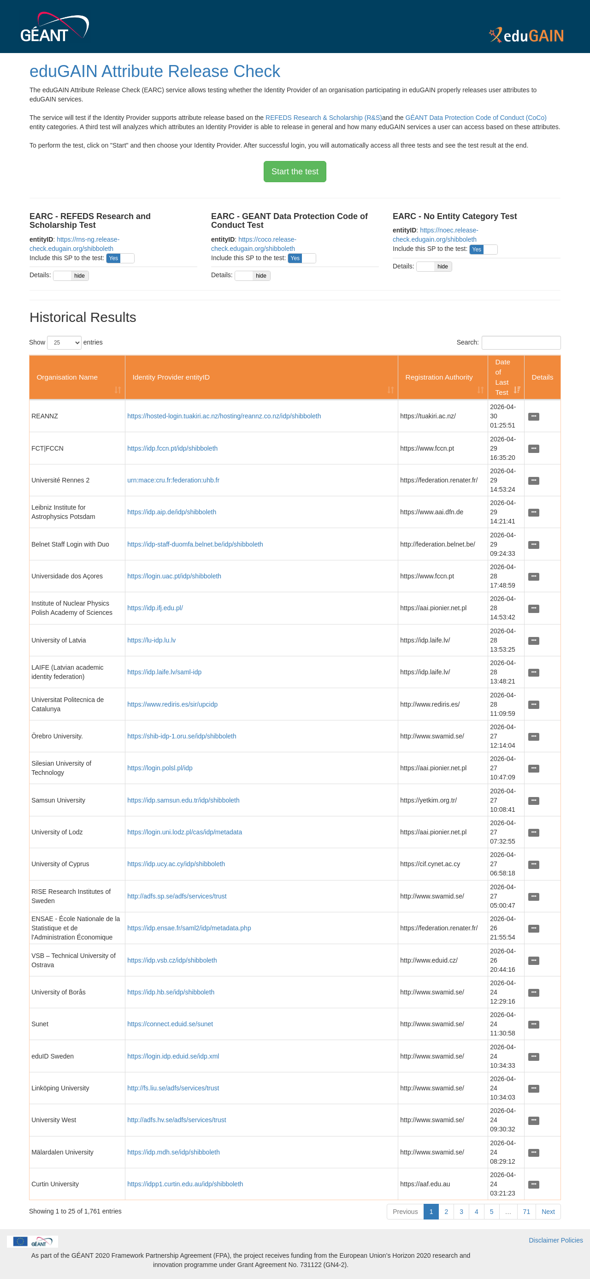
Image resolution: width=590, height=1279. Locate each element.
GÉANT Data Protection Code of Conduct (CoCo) (476, 117)
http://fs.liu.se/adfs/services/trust (173, 1088)
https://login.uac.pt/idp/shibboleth (174, 576)
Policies (572, 1240)
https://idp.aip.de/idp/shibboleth (171, 512)
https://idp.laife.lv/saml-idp (164, 672)
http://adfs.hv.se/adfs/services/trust (176, 1120)
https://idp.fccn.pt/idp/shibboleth (172, 448)
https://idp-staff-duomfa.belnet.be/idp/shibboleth (195, 544)
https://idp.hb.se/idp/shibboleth (170, 992)
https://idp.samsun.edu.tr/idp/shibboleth (183, 800)
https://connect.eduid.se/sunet (170, 1024)
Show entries (66, 343)
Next (548, 1211)
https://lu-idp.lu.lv (151, 640)
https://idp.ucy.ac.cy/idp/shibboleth (176, 864)
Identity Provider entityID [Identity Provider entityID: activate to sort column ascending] (171, 377)
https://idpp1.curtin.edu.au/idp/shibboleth (185, 1184)
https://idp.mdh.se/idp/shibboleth (173, 1152)
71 (527, 1211)
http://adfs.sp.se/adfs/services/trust (177, 896)
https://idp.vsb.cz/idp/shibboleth (172, 960)
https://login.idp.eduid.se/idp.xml (173, 1056)
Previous (405, 1211)
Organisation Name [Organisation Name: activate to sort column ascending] (67, 377)
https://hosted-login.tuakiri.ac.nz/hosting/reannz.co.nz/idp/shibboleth (224, 416)
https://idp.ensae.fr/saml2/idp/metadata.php (189, 928)
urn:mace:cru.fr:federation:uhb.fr (173, 480)
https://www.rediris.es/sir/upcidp (172, 704)
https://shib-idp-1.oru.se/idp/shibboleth (181, 736)
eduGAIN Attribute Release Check (155, 71)
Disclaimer (544, 1240)
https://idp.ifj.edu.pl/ (155, 608)
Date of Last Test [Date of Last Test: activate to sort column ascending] (502, 377)
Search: (509, 343)
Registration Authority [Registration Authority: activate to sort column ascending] (439, 377)
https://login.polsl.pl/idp (160, 768)
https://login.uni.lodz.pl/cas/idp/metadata (184, 832)
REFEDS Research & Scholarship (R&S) (324, 117)
